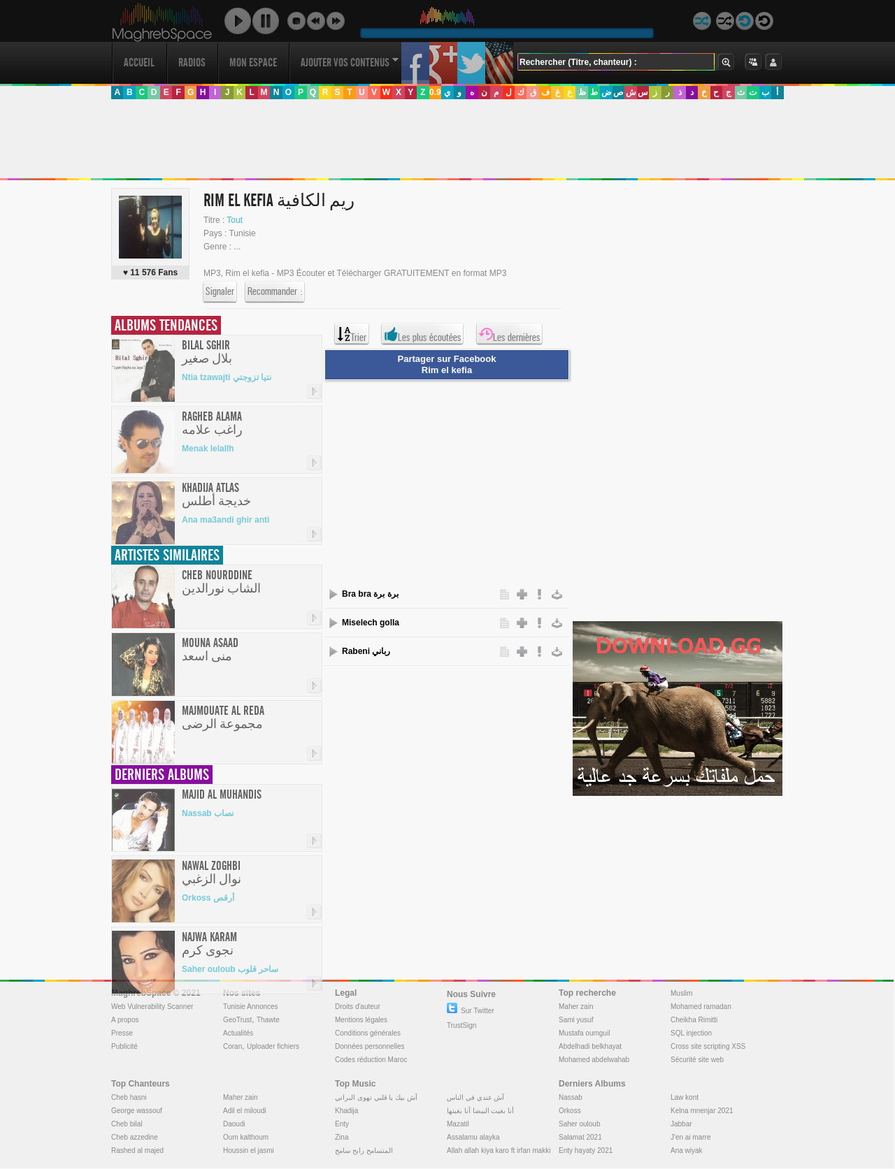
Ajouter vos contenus (350, 62)
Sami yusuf (576, 1020)
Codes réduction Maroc (371, 1059)
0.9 (435, 92)
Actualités (238, 1033)
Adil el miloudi (244, 1110)
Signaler (220, 292)
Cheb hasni (129, 1097)
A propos (124, 1020)
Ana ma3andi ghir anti (225, 520)
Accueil (139, 62)
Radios (192, 62)
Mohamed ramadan (701, 1006)
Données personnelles (370, 1046)
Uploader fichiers (273, 1046)
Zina (341, 1137)
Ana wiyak (687, 1150)
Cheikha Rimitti (694, 1020)
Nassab (570, 1097)
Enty (342, 1124)
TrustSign (461, 1025)
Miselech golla (370, 622)
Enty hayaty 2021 (586, 1150)
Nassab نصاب (208, 813)
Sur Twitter (470, 1011)
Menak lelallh (208, 448)
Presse (122, 1033)
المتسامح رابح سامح (364, 1150)
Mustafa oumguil (584, 1033)
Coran (232, 1046)
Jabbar (681, 1124)
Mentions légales (361, 1020)
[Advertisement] (447, 139)
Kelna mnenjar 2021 (702, 1110)
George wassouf (136, 1110)
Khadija (346, 1110)
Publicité (124, 1046)
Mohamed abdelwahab (594, 1059)
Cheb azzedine (134, 1137)
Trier (351, 334)
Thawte (268, 1020)
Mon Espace (253, 62)
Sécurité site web (697, 1059)
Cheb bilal (126, 1124)
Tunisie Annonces (250, 1006)
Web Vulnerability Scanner (152, 1006)
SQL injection (691, 1033)
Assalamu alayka (473, 1137)
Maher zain (576, 1006)
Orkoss (570, 1110)
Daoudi (234, 1124)
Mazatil (458, 1124)
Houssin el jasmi (248, 1150)
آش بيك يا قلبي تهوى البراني (376, 1097)
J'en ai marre (691, 1137)
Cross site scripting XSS (708, 1046)
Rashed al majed (137, 1150)
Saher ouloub (580, 1124)
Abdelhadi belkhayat (590, 1046)
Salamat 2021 (580, 1137)
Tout (235, 220)
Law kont (685, 1097)
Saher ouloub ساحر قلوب (230, 969)
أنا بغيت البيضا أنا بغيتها (480, 1110)
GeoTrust (237, 1020)
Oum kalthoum (245, 1137)
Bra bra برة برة (370, 594)
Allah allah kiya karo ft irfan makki (498, 1150)
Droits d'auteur (357, 1006)
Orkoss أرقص (208, 898)
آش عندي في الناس (475, 1097)
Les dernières (509, 334)
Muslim (682, 993)
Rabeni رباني (366, 651)
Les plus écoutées (422, 334)
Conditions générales (368, 1033)
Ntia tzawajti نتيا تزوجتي (226, 377)
